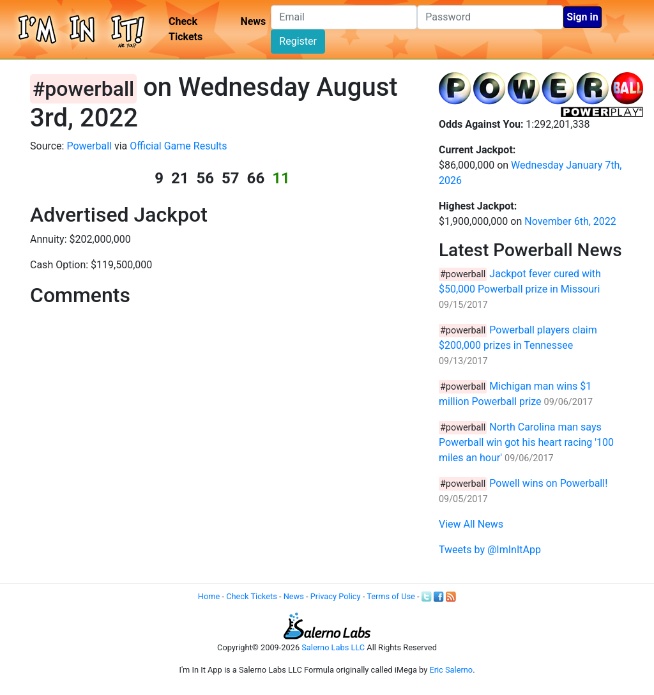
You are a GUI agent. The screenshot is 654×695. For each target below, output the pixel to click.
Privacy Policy (335, 596)
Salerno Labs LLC (333, 647)
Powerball (89, 146)
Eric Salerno (451, 670)
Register (298, 41)
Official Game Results (178, 146)
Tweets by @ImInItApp (490, 550)
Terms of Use (391, 596)
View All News (471, 524)
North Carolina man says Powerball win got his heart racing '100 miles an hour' (526, 442)
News (253, 21)
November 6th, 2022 (570, 221)
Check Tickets (185, 29)
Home (209, 596)
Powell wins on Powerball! (548, 483)
